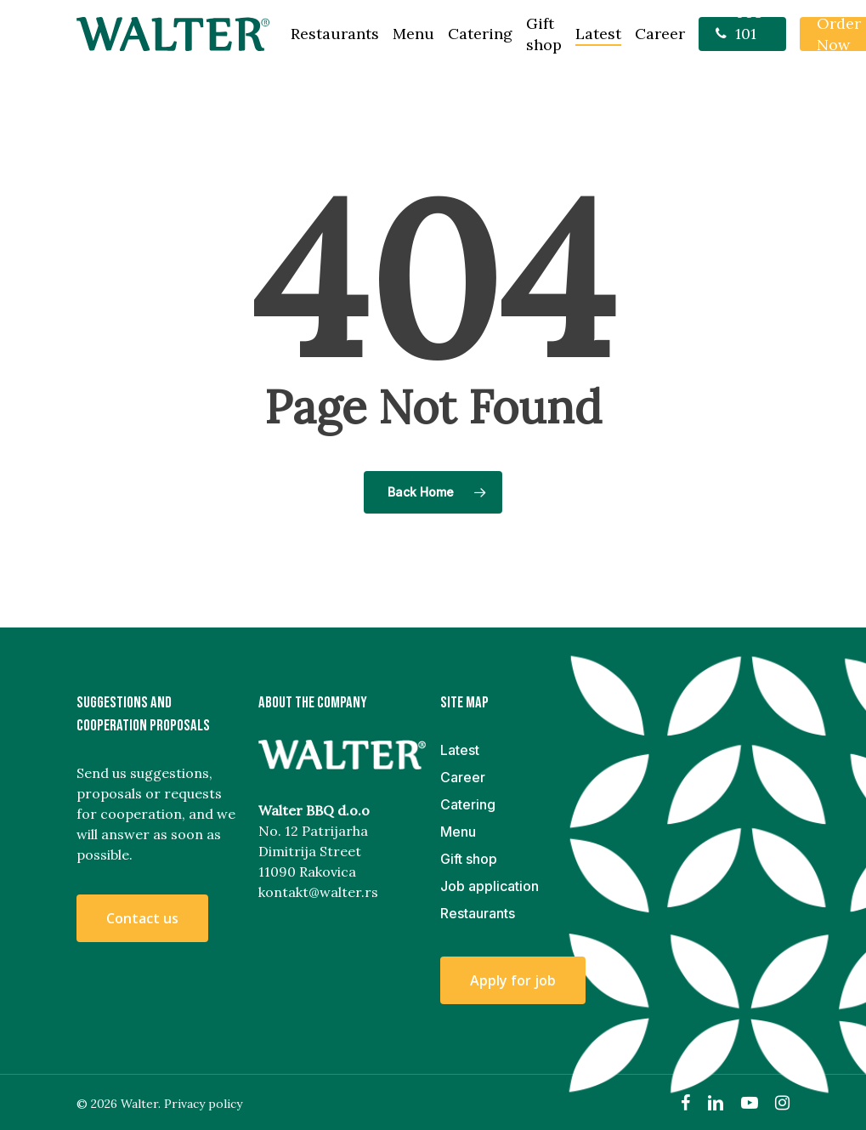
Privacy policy (203, 1103)
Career (462, 777)
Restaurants (477, 913)
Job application (489, 885)
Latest (459, 749)
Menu (458, 831)
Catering (467, 804)
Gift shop (468, 858)
